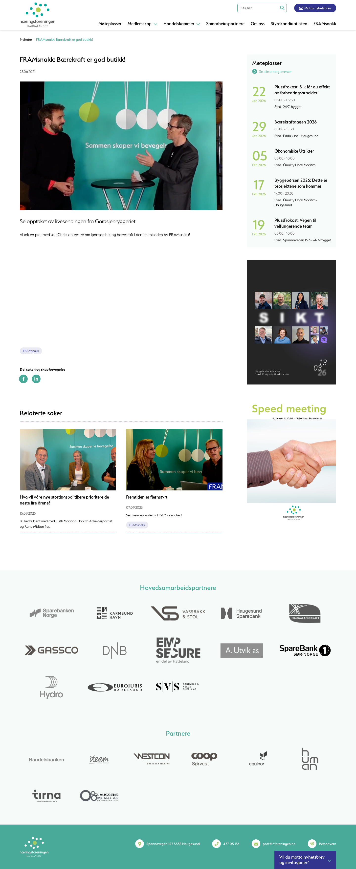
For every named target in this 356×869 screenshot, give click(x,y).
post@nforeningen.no (279, 844)
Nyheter (26, 39)
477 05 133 (231, 844)
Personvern (327, 844)
